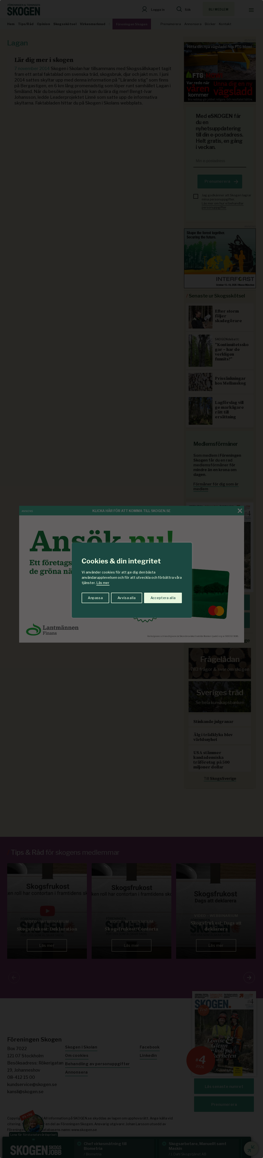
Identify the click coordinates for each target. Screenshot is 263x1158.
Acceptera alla (163, 598)
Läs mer (102, 583)
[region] (131, 579)
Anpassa (95, 598)
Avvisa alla (127, 598)
